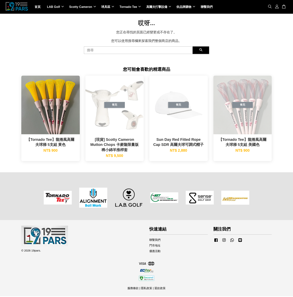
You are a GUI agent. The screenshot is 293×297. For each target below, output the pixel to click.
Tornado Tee (130, 7)
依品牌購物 (185, 7)
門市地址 (155, 246)
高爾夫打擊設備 (158, 7)
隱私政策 (146, 288)
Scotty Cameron (82, 7)
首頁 (38, 7)
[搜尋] (138, 51)
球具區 (107, 7)
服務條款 (133, 288)
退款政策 (160, 288)
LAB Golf (55, 7)
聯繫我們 (207, 7)
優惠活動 (155, 251)
